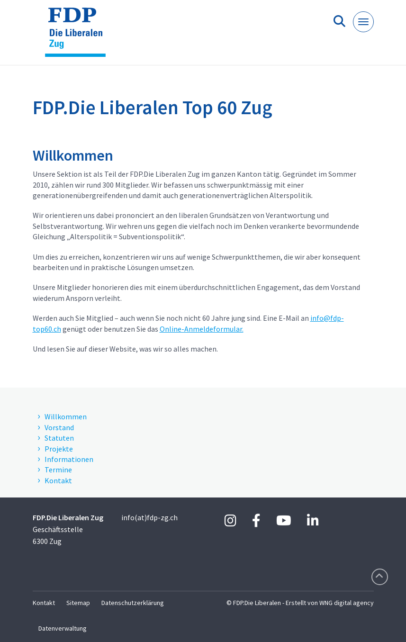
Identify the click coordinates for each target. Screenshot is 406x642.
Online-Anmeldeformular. (202, 329)
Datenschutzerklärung (132, 602)
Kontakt (44, 602)
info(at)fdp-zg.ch (149, 517)
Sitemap (78, 602)
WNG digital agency (346, 602)
